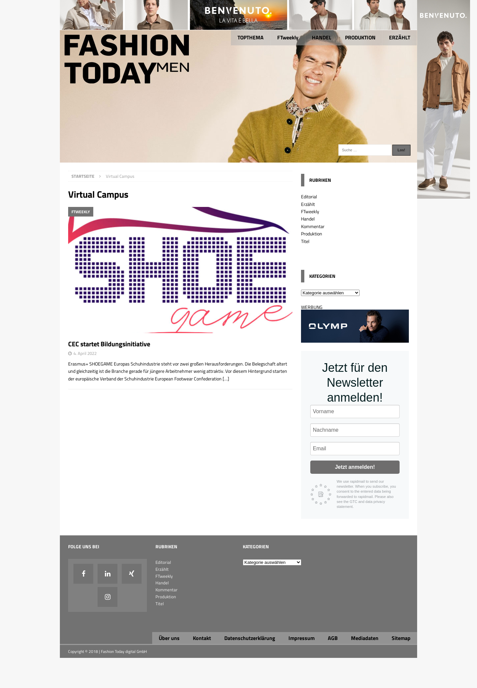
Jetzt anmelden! (355, 467)
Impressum (301, 638)
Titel (305, 241)
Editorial (309, 196)
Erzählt (308, 204)
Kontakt (202, 638)
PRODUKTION (360, 37)
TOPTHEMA (251, 37)
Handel (308, 218)
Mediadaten (364, 638)
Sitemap (401, 638)
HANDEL (321, 37)
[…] (226, 378)
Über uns (169, 638)
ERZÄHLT (399, 37)
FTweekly (287, 37)
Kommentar (313, 226)
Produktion (311, 233)
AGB (333, 638)
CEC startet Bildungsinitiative (109, 344)
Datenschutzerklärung (249, 638)
